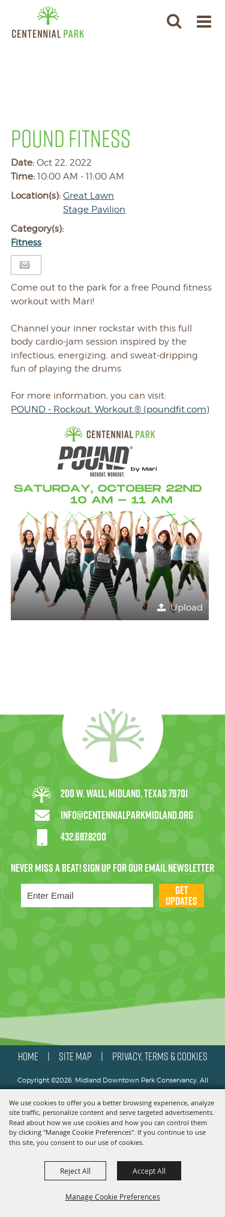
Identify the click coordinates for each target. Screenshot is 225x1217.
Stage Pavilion (94, 209)
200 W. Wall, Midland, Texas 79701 (124, 793)
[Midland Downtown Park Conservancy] (48, 22)
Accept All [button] (149, 1171)
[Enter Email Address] (87, 895)
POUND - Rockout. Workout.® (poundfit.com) (110, 409)
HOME (28, 1056)
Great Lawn (88, 195)
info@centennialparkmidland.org (127, 815)
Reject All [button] (75, 1171)
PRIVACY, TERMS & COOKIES (160, 1056)
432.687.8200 (83, 836)
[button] (173, 20)
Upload (186, 607)
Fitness (26, 242)
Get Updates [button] (181, 895)
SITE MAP (75, 1056)
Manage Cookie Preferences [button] (112, 1196)
